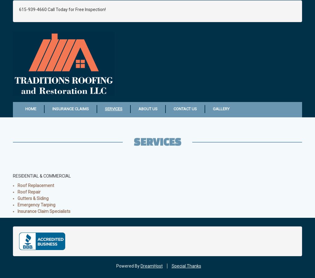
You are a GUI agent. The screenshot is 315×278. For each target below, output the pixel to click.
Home (30, 109)
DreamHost (152, 266)
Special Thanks (186, 266)
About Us (148, 109)
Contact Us (185, 109)
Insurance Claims (70, 109)
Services (113, 109)
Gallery (221, 109)
